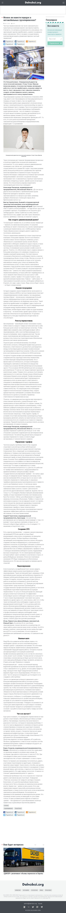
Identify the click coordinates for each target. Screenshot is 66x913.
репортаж (17, 890)
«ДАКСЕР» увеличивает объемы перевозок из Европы (23, 874)
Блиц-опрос (48, 890)
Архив (40, 903)
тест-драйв (26, 890)
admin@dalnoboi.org (30, 903)
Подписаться (55, 43)
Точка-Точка (18, 808)
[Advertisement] (23, 829)
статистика (34, 890)
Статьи (6, 805)
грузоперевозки (8, 808)
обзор (41, 890)
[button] (43, 845)
